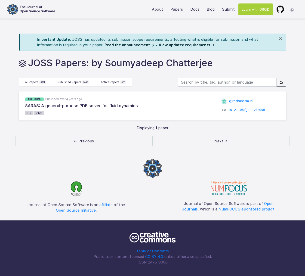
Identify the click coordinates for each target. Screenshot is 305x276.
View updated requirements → (187, 45)
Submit (228, 9)
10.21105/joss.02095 (246, 110)
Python (39, 113)
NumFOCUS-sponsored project (246, 209)
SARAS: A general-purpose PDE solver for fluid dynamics (81, 105)
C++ (28, 113)
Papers (176, 9)
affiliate (106, 204)
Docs (194, 9)
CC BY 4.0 (154, 256)
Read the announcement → (129, 45)
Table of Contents (152, 251)
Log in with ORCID (255, 9)
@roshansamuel (237, 101)
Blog (211, 9)
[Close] (280, 38)
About (157, 9)
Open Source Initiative (76, 210)
